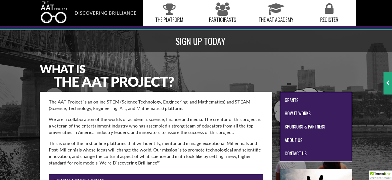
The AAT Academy (276, 13)
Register (329, 13)
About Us (293, 139)
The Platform (169, 13)
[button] (380, 175)
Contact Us (296, 153)
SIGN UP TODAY (200, 41)
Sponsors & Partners (305, 126)
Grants (291, 99)
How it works (298, 113)
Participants (222, 13)
